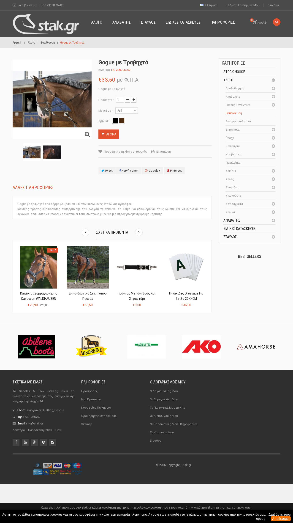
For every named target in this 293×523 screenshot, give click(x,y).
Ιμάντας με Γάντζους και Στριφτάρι (137, 296)
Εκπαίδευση (234, 113)
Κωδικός (104, 70)
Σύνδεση (274, 5)
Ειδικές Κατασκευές (239, 228)
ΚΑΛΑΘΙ (258, 21)
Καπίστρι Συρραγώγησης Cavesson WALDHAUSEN (38, 296)
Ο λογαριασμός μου (168, 421)
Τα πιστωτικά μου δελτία (167, 447)
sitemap (86, 463)
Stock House (234, 72)
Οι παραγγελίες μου (164, 438)
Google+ (152, 171)
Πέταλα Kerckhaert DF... (259, 275)
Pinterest (174, 171)
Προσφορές (89, 430)
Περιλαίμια (233, 163)
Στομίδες (232, 187)
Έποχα (230, 138)
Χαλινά (230, 212)
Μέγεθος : (105, 111)
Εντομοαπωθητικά (238, 121)
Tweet (107, 171)
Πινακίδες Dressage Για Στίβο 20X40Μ (186, 296)
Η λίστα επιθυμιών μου (243, 5)
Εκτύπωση (163, 152)
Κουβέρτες (233, 154)
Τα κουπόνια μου (162, 471)
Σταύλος (230, 237)
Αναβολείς (233, 97)
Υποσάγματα (234, 204)
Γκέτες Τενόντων (238, 105)
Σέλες (230, 179)
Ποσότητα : (106, 100)
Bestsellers (249, 256)
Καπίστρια (233, 146)
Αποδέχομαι (280, 518)
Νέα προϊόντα (91, 438)
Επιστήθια (232, 130)
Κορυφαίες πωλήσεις (96, 447)
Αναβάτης (231, 220)
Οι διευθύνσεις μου (164, 455)
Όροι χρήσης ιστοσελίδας (99, 455)
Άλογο (228, 80)
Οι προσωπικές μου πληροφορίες (174, 463)
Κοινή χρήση (128, 171)
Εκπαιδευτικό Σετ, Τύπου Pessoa (88, 296)
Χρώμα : (104, 121)
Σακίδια (231, 171)
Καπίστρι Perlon (257, 300)
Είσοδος (155, 480)
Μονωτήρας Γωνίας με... (260, 330)
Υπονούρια (233, 196)
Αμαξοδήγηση (235, 88)
